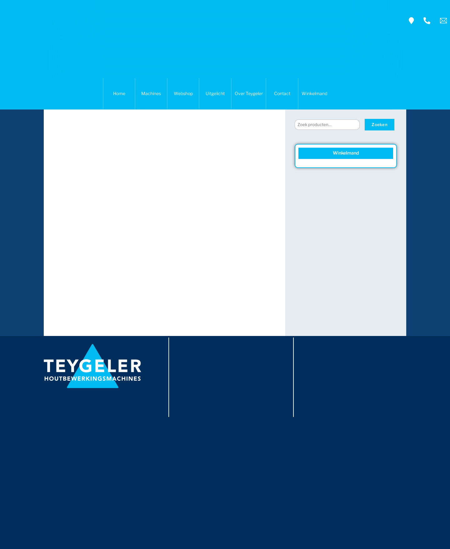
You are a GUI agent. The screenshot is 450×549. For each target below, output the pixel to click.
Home (119, 93)
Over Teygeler (249, 93)
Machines (151, 93)
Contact (282, 93)
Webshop (183, 93)
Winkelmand (314, 93)
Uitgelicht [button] (215, 93)
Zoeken (380, 124)
